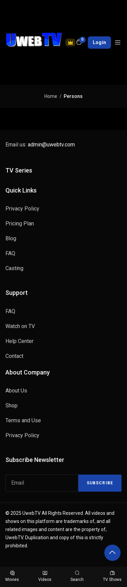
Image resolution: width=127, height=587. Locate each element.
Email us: (40, 144)
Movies (12, 576)
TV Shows (112, 576)
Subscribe (100, 483)
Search (77, 576)
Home (50, 96)
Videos (44, 576)
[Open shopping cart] (79, 42)
